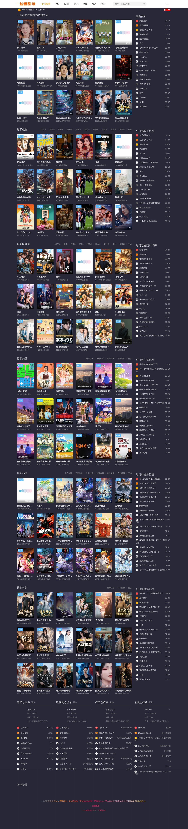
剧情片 (104, 129)
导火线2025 (100, 197)
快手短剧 (121, 588)
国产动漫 (68, 473)
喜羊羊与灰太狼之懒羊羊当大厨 (153, 570)
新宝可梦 (153, 106)
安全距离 (60, 620)
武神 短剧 (153, 661)
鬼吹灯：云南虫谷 (153, 180)
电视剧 (67, 4)
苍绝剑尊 (119, 506)
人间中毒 (35, 758)
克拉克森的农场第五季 (46, 162)
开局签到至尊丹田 (153, 561)
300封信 (40, 232)
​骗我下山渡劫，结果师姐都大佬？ (31, 576)
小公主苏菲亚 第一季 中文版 (153, 526)
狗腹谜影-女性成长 (84, 690)
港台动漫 (110, 473)
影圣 (153, 625)
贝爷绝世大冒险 (153, 412)
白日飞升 (119, 277)
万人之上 (153, 57)
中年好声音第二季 (153, 394)
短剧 (94, 4)
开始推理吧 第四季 (64, 426)
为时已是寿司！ (43, 347)
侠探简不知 (153, 304)
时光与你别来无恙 (153, 281)
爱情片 (52, 129)
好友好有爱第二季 (113, 758)
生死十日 (153, 295)
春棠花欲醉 (153, 602)
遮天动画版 (153, 39)
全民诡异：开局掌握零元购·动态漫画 (92, 506)
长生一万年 (22, 118)
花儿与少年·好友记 (113, 764)
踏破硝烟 (153, 268)
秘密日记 (21, 162)
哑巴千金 (153, 638)
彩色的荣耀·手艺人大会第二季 (153, 403)
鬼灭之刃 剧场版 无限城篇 (153, 479)
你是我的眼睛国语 (153, 322)
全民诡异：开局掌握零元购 (68, 576)
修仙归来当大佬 (153, 30)
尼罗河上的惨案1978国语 (153, 203)
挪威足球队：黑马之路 (85, 197)
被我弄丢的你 (35, 743)
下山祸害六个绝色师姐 (153, 647)
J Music (153, 97)
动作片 (43, 129)
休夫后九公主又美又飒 (153, 629)
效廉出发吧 (153, 52)
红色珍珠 (80, 162)
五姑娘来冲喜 (101, 541)
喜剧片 (87, 129)
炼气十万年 (153, 61)
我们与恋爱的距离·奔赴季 (126, 426)
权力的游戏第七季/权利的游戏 (153, 335)
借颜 (19, 312)
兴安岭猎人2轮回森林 (85, 118)
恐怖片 (69, 129)
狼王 (153, 171)
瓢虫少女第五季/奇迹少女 (153, 492)
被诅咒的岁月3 (101, 232)
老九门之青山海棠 (153, 167)
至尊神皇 (153, 616)
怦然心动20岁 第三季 (104, 47)
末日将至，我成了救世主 (153, 607)
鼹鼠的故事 (153, 506)
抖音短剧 (110, 588)
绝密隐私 (153, 254)
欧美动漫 (89, 473)
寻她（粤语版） (153, 84)
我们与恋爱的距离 (83, 391)
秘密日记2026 (82, 347)
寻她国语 (153, 75)
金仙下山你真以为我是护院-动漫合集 (53, 655)
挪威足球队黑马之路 (84, 232)
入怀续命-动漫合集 (84, 655)
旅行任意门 (153, 443)
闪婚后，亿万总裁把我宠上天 (153, 593)
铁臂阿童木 (153, 531)
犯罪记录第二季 (122, 347)
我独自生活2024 (153, 425)
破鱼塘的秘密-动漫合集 (27, 620)
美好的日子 (153, 272)
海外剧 (106, 244)
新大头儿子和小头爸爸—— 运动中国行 (34, 506)
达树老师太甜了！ (83, 312)
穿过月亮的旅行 (35, 753)
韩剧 (81, 244)
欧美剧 (73, 244)
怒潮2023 (31, 710)
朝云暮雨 (35, 733)
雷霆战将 (153, 313)
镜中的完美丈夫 (102, 118)
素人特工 (153, 176)
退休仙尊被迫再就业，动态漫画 (128, 576)
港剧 (65, 244)
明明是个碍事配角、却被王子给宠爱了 (152, 739)
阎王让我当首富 (122, 118)
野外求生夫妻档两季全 (153, 221)
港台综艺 (110, 359)
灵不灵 (39, 506)
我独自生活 (153, 421)
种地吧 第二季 (113, 743)
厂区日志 (21, 277)
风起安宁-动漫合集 (123, 690)
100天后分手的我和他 (26, 347)
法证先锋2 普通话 (153, 299)
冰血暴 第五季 (43, 118)
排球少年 (148, 710)
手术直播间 (71, 710)
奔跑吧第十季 (42, 426)
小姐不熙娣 (41, 391)
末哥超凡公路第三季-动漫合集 (50, 690)
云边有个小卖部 (153, 140)
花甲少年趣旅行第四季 (153, 48)
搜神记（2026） (122, 541)
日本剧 (98, 244)
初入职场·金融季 (102, 461)
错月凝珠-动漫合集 (123, 655)
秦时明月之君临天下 (153, 488)
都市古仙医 (61, 655)
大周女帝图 (61, 47)
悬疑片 (113, 129)
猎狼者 (153, 308)
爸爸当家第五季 (63, 461)
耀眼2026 (60, 312)
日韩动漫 (79, 473)
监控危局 (60, 232)
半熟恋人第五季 (24, 426)
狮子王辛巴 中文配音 (153, 565)
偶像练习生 (153, 407)
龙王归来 (80, 83)
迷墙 (97, 162)
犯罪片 (122, 129)
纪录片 (96, 129)
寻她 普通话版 (153, 79)
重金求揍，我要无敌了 (46, 541)
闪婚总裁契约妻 (153, 634)
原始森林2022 (153, 198)
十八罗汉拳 (153, 216)
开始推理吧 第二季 (153, 398)
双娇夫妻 (153, 657)
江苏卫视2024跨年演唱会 (67, 118)
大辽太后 (153, 149)
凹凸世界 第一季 (153, 556)
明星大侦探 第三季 (113, 733)
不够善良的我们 (74, 748)
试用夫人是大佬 (153, 666)
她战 (58, 277)
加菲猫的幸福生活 (153, 536)
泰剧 (114, 244)
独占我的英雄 (152, 746)
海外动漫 (121, 473)
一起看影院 (45, 4)
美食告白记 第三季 (153, 434)
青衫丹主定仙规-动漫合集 (48, 620)
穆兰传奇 (21, 47)
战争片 (78, 129)
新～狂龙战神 (153, 679)
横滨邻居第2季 (62, 347)
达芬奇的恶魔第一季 (153, 286)
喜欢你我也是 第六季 (104, 391)
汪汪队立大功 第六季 (153, 497)
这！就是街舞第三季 (153, 416)
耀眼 (97, 312)
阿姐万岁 (153, 21)
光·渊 (153, 102)
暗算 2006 (153, 250)
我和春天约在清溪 (153, 430)
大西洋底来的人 (153, 263)
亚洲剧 (122, 244)
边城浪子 (153, 212)
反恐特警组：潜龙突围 (153, 162)
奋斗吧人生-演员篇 (84, 461)
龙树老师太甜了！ (103, 347)
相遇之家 (119, 197)
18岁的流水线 (153, 135)
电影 (57, 4)
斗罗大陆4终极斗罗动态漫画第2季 (90, 47)
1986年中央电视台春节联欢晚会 (153, 370)
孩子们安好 (120, 232)
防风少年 (152, 761)
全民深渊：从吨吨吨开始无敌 (49, 576)
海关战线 (40, 83)
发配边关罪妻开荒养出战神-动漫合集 (33, 655)
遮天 (153, 43)
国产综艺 (89, 359)
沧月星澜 (99, 620)
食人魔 (153, 153)
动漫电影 (100, 473)
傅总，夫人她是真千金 (153, 611)
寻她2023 (153, 88)
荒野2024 (35, 738)
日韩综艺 (100, 359)
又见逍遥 (74, 753)
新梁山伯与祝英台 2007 (153, 290)
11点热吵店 (81, 426)
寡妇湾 (59, 162)
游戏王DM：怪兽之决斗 (153, 515)
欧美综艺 (121, 359)
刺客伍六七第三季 (153, 501)
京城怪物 (74, 738)
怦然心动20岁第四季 (153, 448)
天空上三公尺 (153, 158)
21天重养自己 (121, 391)
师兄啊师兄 (153, 25)
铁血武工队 (153, 326)
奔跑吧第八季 (153, 439)
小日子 (74, 743)
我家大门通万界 (63, 83)
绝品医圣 (21, 83)
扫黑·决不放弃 (153, 207)
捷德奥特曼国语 (153, 259)
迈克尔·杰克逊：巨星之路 (67, 197)
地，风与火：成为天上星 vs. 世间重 (32, 232)
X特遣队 (22, 764)
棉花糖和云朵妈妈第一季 (153, 552)
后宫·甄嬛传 (74, 733)
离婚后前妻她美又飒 (153, 670)
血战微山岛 (153, 144)
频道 (103, 4)
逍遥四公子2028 (83, 277)
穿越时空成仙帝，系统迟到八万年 (71, 506)
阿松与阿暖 (100, 277)
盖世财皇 (40, 47)
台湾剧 (89, 244)
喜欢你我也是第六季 (26, 461)
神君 (153, 675)
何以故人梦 (41, 277)
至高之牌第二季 (152, 766)
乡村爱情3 (153, 277)
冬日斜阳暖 (120, 312)
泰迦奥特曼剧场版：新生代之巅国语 (153, 541)
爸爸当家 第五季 (44, 461)
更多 (130, 129)
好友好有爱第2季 (113, 738)
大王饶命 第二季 (152, 733)
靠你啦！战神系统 (153, 547)
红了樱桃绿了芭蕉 (83, 620)
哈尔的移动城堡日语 (45, 197)
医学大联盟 (22, 391)
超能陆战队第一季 (153, 510)
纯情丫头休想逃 (153, 620)
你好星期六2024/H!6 (105, 753)
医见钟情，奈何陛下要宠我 (153, 652)
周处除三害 (35, 748)
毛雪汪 (98, 426)
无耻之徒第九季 (153, 317)
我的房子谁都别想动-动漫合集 (128, 620)
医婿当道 (99, 83)
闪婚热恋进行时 (122, 47)
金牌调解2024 (121, 461)
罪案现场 (40, 312)
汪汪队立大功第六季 (153, 483)
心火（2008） (153, 189)
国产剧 (57, 244)
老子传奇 (153, 331)
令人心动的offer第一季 (153, 385)
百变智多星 (153, 34)
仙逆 (153, 93)
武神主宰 (153, 66)
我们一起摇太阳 (153, 185)
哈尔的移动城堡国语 (26, 197)
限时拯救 (119, 162)
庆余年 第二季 (74, 764)
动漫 (85, 4)
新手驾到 (153, 453)
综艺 (76, 4)
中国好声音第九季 (153, 380)
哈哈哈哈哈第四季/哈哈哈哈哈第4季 (111, 748)
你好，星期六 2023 (153, 70)
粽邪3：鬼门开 (121, 83)
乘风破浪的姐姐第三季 (153, 364)
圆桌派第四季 (153, 376)
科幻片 (61, 129)
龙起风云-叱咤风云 (153, 643)
